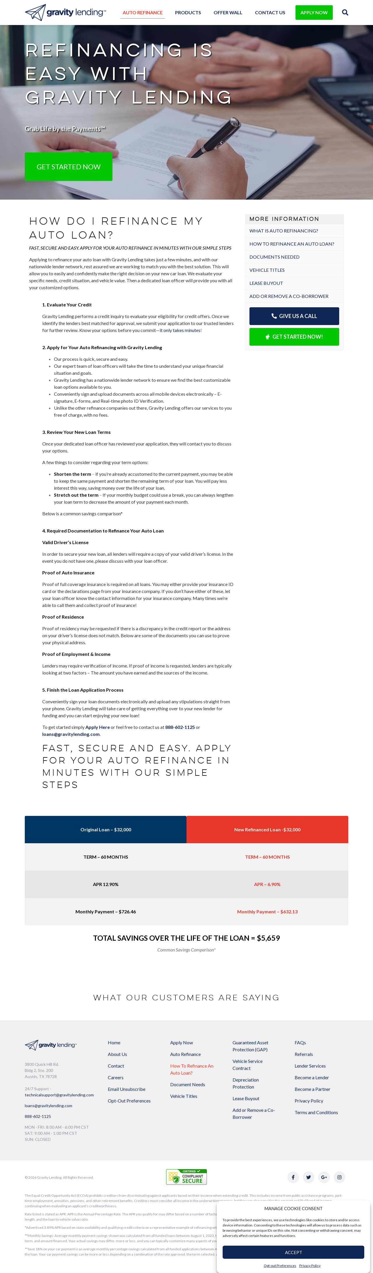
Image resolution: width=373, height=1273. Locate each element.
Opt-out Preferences (280, 1265)
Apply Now (181, 1042)
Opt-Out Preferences (129, 1100)
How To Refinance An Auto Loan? (191, 1069)
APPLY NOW (314, 12)
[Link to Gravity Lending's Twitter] (308, 1177)
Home (114, 1042)
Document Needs (187, 1084)
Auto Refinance (143, 12)
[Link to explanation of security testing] (186, 1176)
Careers (116, 1077)
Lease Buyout (266, 283)
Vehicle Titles (267, 270)
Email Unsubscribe (126, 1089)
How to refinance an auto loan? (291, 243)
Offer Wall (228, 12)
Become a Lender (312, 1077)
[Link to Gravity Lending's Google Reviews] (324, 1177)
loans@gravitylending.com (71, 734)
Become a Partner (312, 1089)
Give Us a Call (294, 316)
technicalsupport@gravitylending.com (59, 1094)
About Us (117, 1054)
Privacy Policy (310, 1265)
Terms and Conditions (316, 1112)
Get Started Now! (294, 336)
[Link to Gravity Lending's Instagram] (339, 1177)
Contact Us (270, 12)
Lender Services (310, 1065)
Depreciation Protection (246, 1083)
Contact (116, 1065)
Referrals (304, 1054)
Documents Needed (274, 257)
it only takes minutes (180, 330)
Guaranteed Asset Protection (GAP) (250, 1046)
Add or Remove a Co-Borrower (288, 296)
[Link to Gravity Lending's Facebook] (293, 1177)
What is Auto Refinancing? (283, 230)
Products (188, 12)
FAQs (300, 1042)
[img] (345, 12)
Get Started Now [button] (69, 166)
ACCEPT (293, 1252)
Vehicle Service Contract (248, 1064)
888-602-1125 (38, 1116)
